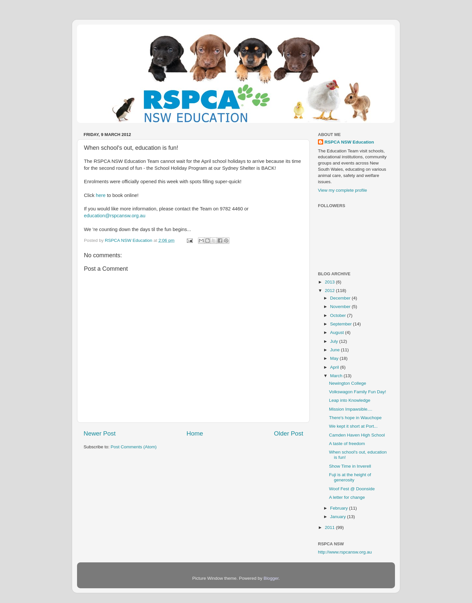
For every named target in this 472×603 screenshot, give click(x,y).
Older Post (288, 433)
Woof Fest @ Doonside (352, 488)
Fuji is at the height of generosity (350, 477)
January (338, 516)
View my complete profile (342, 190)
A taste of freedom (347, 443)
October (338, 315)
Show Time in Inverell (350, 466)
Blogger (271, 578)
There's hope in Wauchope (355, 417)
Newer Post (100, 433)
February (339, 508)
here (101, 195)
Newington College (347, 383)
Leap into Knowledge (349, 400)
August (337, 332)
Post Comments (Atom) (134, 446)
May (335, 358)
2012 (330, 290)
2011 (330, 527)
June (335, 349)
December (341, 298)
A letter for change (347, 497)
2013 (330, 282)
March (337, 375)
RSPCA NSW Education (349, 142)
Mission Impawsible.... (350, 409)
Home (195, 433)
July (334, 341)
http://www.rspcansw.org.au (345, 552)
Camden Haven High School (357, 435)
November (341, 306)
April (335, 367)
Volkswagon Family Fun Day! (357, 391)
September (341, 323)
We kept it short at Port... (353, 426)
